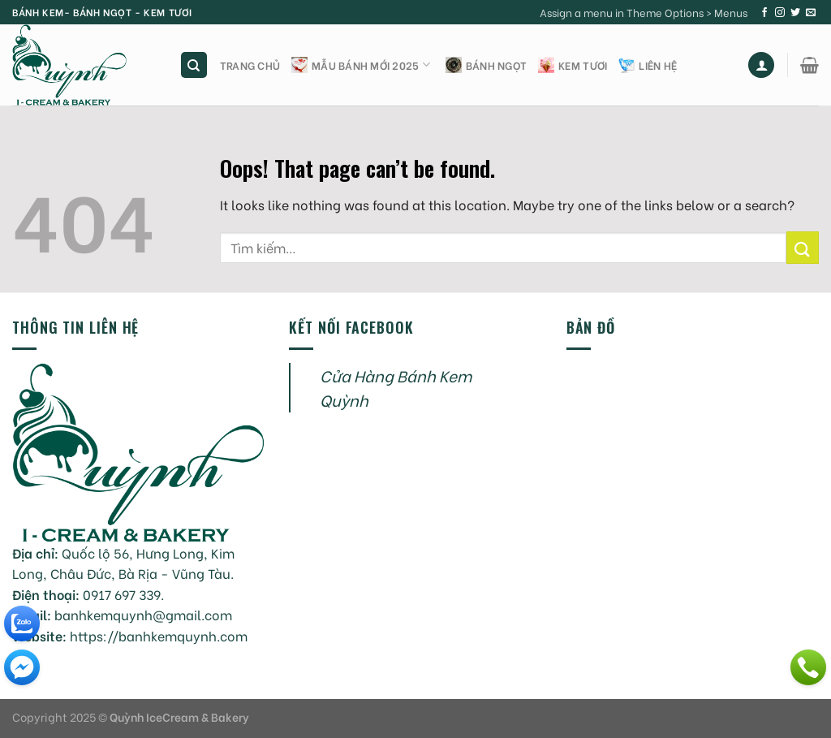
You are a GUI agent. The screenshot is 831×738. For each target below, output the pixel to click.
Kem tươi (572, 65)
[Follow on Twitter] (795, 13)
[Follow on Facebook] (764, 13)
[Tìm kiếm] (194, 65)
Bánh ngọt (486, 65)
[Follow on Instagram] (780, 13)
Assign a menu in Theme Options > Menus (643, 12)
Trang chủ (250, 65)
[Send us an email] (811, 13)
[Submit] (802, 247)
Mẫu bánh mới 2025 (360, 65)
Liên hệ (647, 65)
